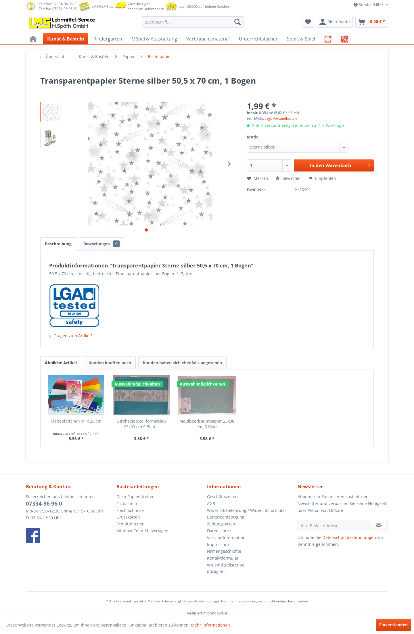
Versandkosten (194, 601)
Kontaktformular (223, 558)
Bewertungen (101, 243)
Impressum (218, 544)
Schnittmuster (130, 524)
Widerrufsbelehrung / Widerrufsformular (246, 510)
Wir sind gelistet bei (226, 565)
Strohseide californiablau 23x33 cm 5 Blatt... (141, 423)
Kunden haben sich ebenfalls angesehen (182, 362)
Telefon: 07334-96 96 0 (57, 3)
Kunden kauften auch (110, 362)
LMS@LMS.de (103, 6)
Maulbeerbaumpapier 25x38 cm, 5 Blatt (206, 423)
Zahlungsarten (221, 524)
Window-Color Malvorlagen (142, 530)
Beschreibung (58, 243)
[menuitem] (193, 22)
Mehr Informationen (210, 625)
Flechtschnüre (130, 510)
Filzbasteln (126, 503)
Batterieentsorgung (225, 517)
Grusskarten (128, 517)
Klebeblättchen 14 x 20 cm (76, 421)
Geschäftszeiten (222, 496)
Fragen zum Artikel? (70, 335)
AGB (211, 503)
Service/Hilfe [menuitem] (369, 4)
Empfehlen (322, 178)
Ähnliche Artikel (61, 362)
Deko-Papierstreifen (135, 496)
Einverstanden (393, 624)
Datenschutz (219, 530)
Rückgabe (216, 572)
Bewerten (288, 178)
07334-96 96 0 (44, 503)
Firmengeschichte (224, 551)
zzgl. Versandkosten (281, 118)
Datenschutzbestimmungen (349, 537)
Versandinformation (226, 537)
